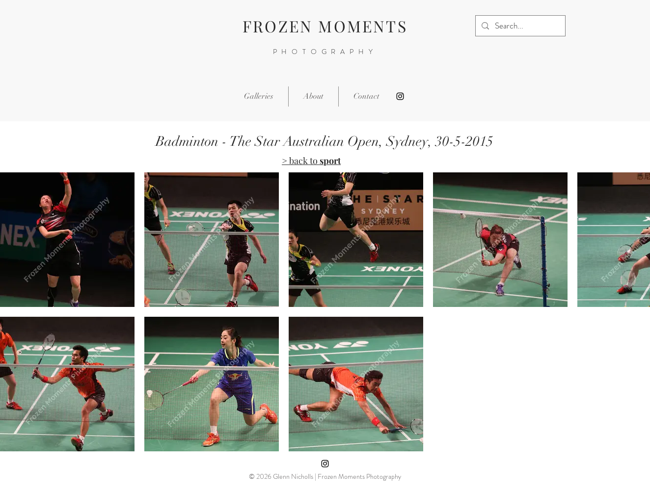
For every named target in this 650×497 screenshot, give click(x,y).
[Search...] (519, 26)
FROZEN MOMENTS (325, 25)
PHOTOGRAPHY (325, 51)
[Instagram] (400, 96)
